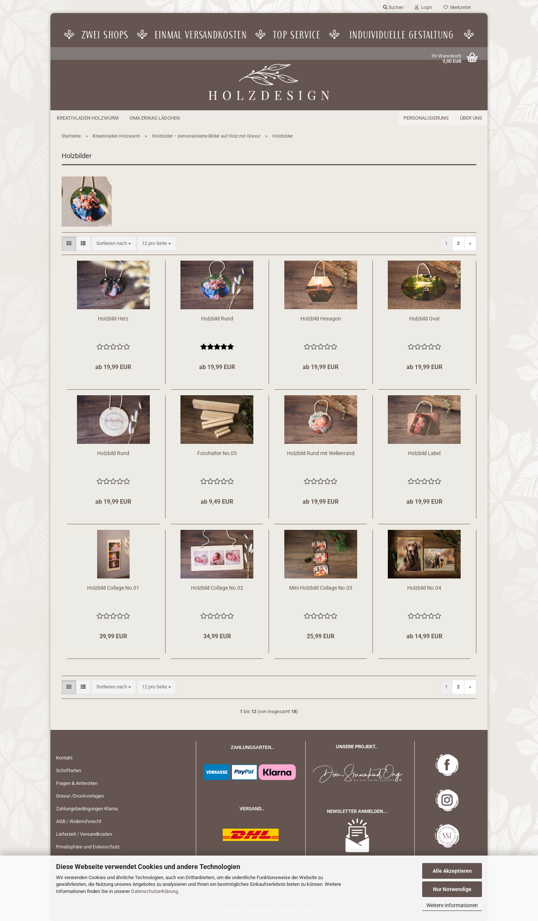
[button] (69, 243)
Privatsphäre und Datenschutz (88, 847)
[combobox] (114, 243)
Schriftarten (68, 770)
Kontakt (64, 758)
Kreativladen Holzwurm (87, 118)
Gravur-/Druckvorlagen (80, 796)
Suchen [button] (393, 7)
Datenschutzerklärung (154, 891)
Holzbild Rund (217, 319)
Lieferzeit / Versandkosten (84, 834)
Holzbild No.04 (424, 588)
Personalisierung (426, 118)
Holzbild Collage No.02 (217, 588)
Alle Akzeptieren (452, 871)
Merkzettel (457, 7)
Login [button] (423, 7)
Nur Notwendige (452, 889)
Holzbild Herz (113, 319)
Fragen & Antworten (77, 783)
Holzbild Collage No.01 (113, 588)
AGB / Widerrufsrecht (78, 821)
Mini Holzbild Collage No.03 (320, 588)
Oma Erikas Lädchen (155, 118)
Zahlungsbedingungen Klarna (87, 808)
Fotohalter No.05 (217, 453)
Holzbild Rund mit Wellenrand (321, 453)
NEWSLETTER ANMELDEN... (357, 811)
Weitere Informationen (452, 905)
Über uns (471, 118)
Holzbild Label (424, 453)
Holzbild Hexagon (320, 319)
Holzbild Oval (424, 319)
